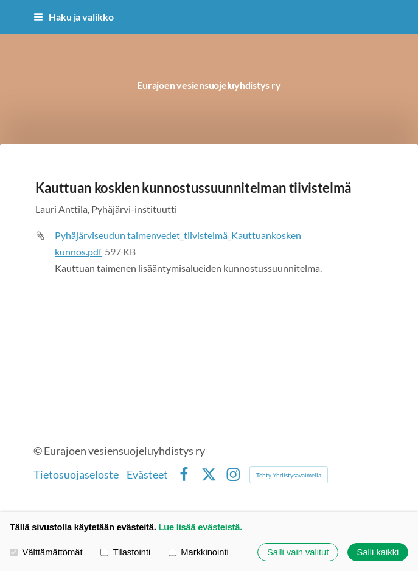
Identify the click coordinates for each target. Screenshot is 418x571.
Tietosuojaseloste (76, 474)
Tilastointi (125, 552)
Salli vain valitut (298, 552)
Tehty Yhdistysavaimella (288, 475)
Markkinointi (199, 552)
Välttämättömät (46, 552)
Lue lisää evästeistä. (200, 527)
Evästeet (147, 474)
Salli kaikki (378, 552)
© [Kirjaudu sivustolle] (38, 451)
